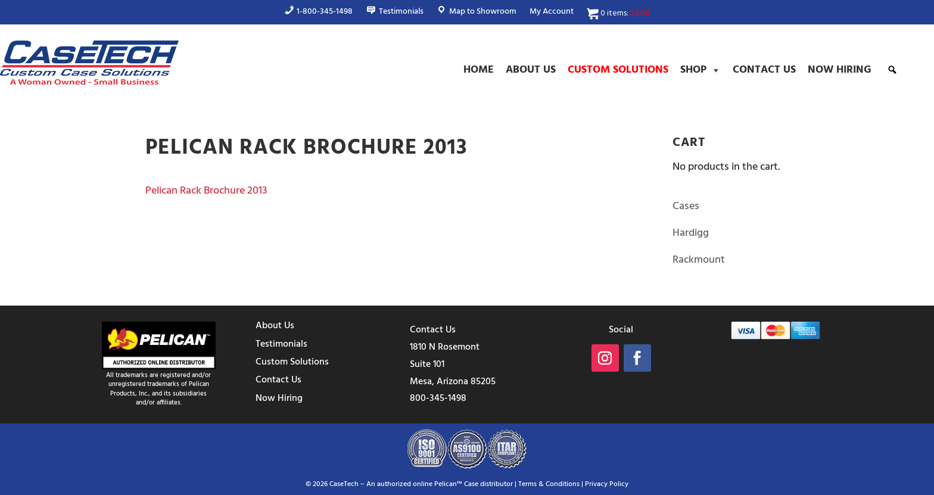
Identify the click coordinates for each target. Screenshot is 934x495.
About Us (531, 70)
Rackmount (699, 260)
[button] (892, 70)
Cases (686, 206)
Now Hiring (839, 70)
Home (478, 70)
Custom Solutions (618, 70)
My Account (552, 13)
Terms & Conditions (549, 484)
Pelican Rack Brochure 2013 (206, 191)
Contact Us (764, 70)
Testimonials (281, 344)
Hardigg (691, 233)
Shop (700, 70)
